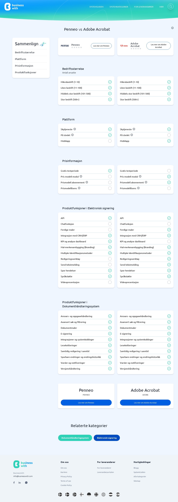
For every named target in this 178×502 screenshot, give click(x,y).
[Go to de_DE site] (89, 494)
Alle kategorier (140, 476)
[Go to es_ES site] (118, 494)
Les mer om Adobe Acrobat (158, 45)
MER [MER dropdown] (162, 6)
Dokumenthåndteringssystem (75, 438)
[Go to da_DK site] (67, 494)
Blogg (136, 468)
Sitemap (137, 481)
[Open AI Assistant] (26, 482)
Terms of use (66, 481)
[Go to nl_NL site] (111, 494)
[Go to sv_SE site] (60, 494)
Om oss (64, 468)
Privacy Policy (66, 476)
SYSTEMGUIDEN (96, 6)
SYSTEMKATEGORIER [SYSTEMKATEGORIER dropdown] (119, 6)
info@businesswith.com (23, 476)
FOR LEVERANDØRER (143, 6)
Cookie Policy (66, 485)
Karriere (64, 472)
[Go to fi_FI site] (82, 494)
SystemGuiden (139, 472)
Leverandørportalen (105, 472)
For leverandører (104, 468)
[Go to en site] (103, 494)
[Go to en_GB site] (96, 494)
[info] (172, 28)
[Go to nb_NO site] (74, 494)
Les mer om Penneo (101, 46)
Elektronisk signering (107, 438)
